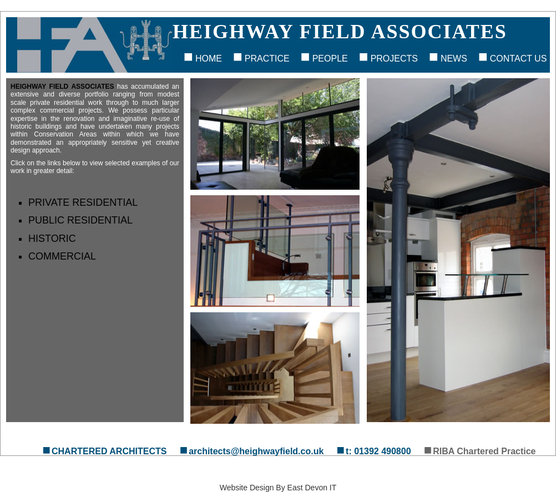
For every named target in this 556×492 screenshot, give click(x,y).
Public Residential (80, 220)
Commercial (62, 256)
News (454, 58)
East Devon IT (312, 487)
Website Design (247, 487)
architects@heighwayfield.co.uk (256, 451)
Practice (267, 58)
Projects (394, 58)
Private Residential (83, 202)
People (330, 58)
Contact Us (518, 58)
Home (208, 58)
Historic (52, 238)
